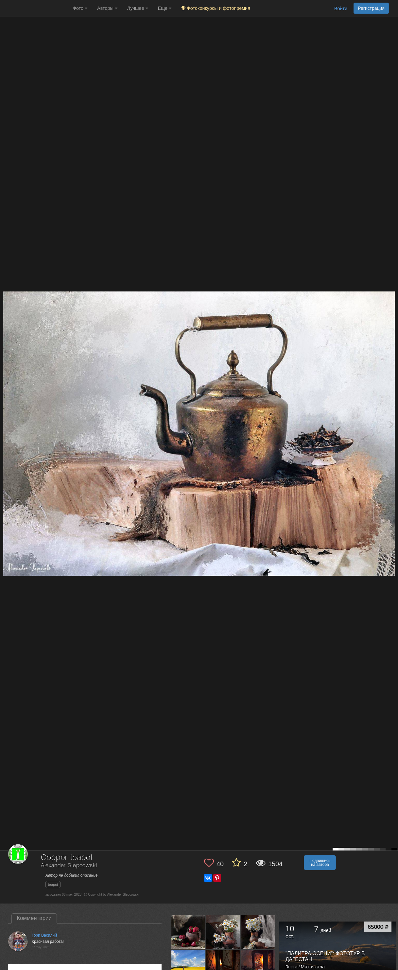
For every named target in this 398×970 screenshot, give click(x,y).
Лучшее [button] (137, 8)
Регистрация (371, 8)
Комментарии (34, 918)
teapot (53, 884)
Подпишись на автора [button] (319, 862)
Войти (340, 8)
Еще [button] (164, 8)
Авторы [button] (107, 8)
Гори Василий (44, 935)
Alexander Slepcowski (69, 865)
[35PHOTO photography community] (35, 8)
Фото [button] (80, 8)
